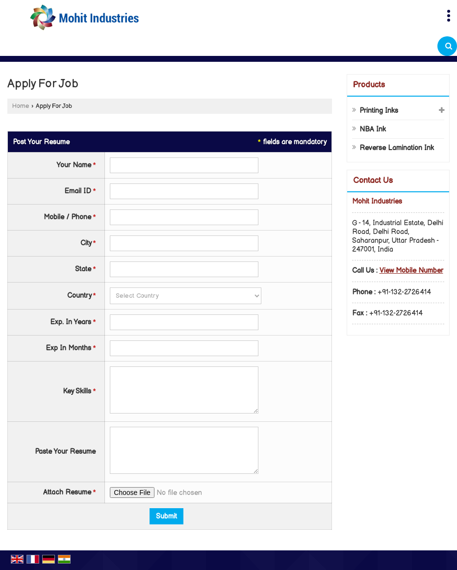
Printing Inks (378, 110)
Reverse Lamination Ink (396, 148)
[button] (411, 270)
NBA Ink (372, 129)
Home (20, 106)
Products (369, 85)
